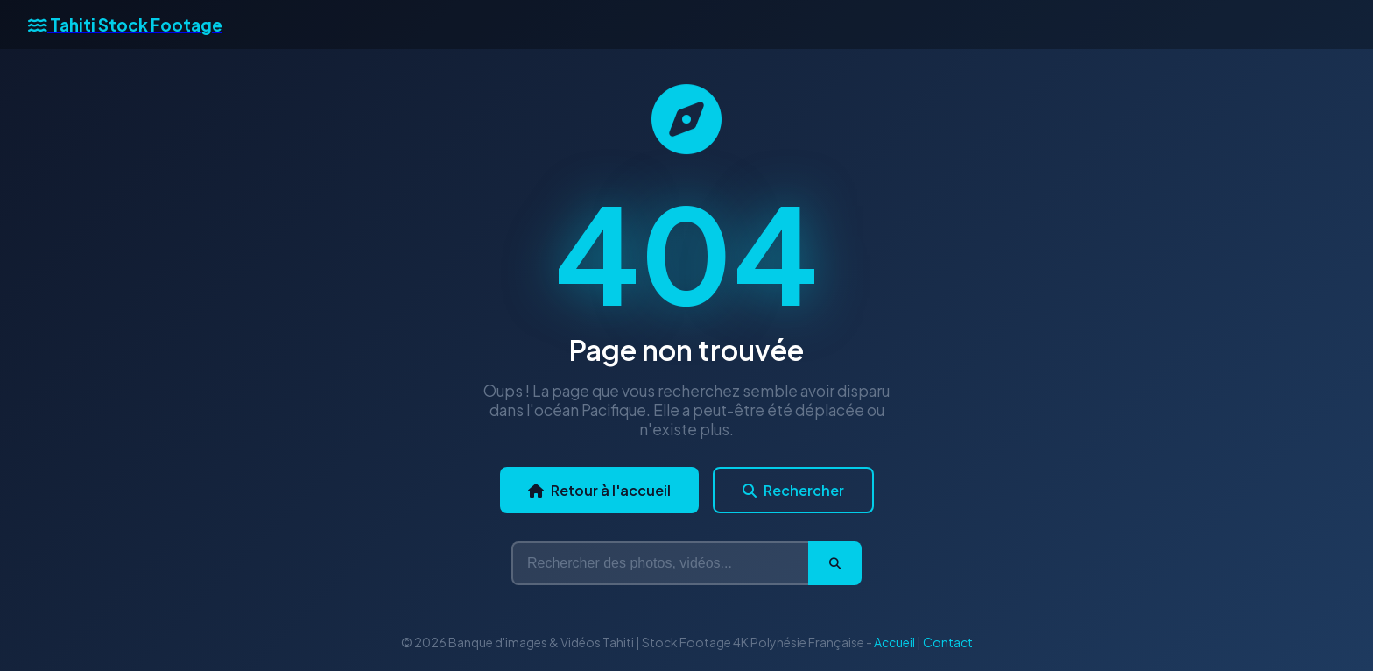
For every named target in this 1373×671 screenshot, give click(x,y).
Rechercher (793, 490)
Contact (948, 642)
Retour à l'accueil (599, 490)
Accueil (894, 642)
